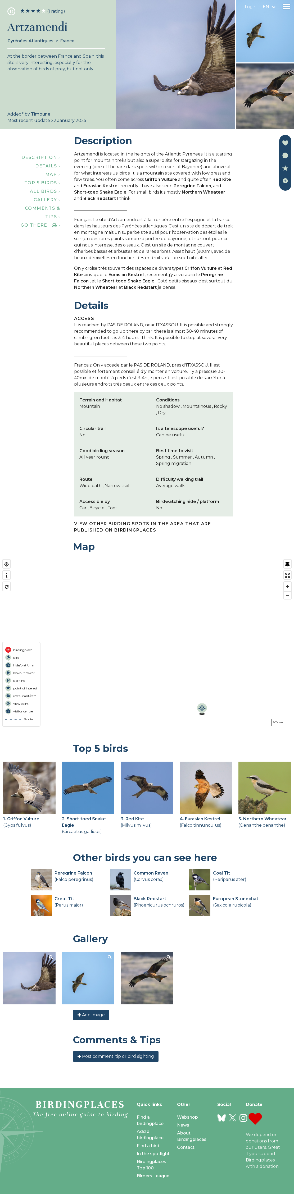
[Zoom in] (287, 586)
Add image (91, 1014)
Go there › (40, 225)
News (183, 1125)
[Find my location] (6, 564)
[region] (147, 643)
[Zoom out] (287, 595)
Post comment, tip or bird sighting (116, 1056)
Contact (186, 1147)
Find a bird (148, 1145)
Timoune (40, 114)
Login (250, 6)
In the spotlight (153, 1153)
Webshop (187, 1117)
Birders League (153, 1175)
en (266, 6)
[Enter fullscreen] (287, 575)
